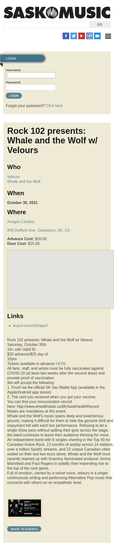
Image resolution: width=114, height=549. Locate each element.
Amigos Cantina (20, 222)
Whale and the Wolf (23, 182)
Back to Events (24, 529)
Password (13, 82)
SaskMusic (57, 12)
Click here (54, 106)
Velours (13, 177)
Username (13, 70)
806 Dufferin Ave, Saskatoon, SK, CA (38, 230)
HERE (61, 364)
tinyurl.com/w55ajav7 (30, 326)
